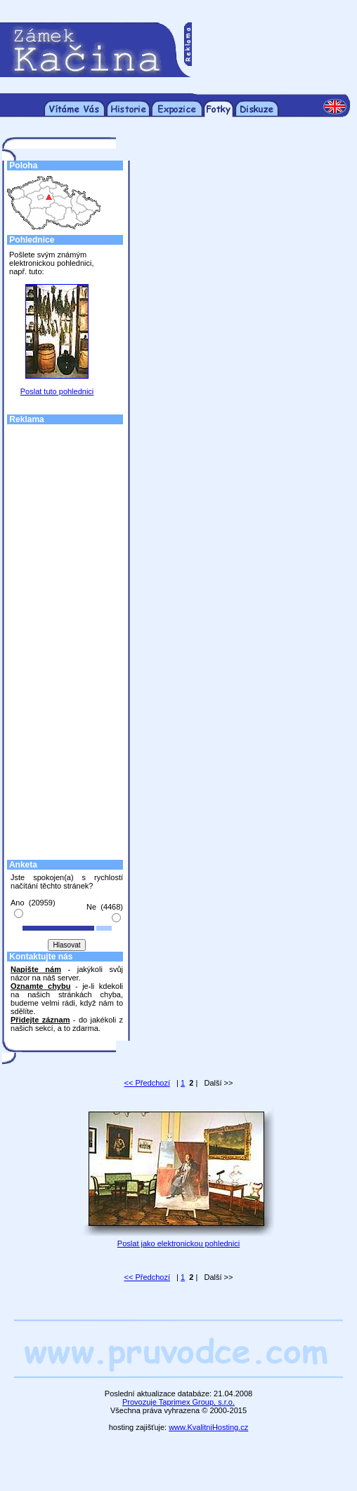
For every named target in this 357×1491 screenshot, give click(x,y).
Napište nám (36, 969)
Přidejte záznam (40, 1020)
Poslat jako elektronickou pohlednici (178, 1243)
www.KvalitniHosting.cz (208, 1427)
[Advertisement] (270, 49)
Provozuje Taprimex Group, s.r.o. (178, 1402)
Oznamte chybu (40, 986)
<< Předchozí (147, 1083)
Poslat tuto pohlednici (57, 391)
